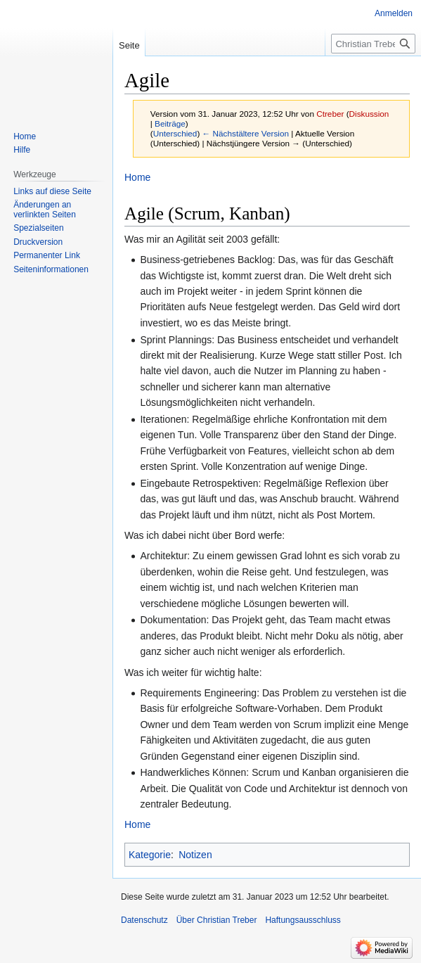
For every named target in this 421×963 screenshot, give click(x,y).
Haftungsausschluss (302, 920)
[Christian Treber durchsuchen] (373, 43)
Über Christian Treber (216, 920)
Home (137, 177)
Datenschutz (144, 920)
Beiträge (170, 123)
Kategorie (150, 854)
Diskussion (369, 113)
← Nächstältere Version (245, 133)
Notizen (195, 854)
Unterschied (175, 133)
